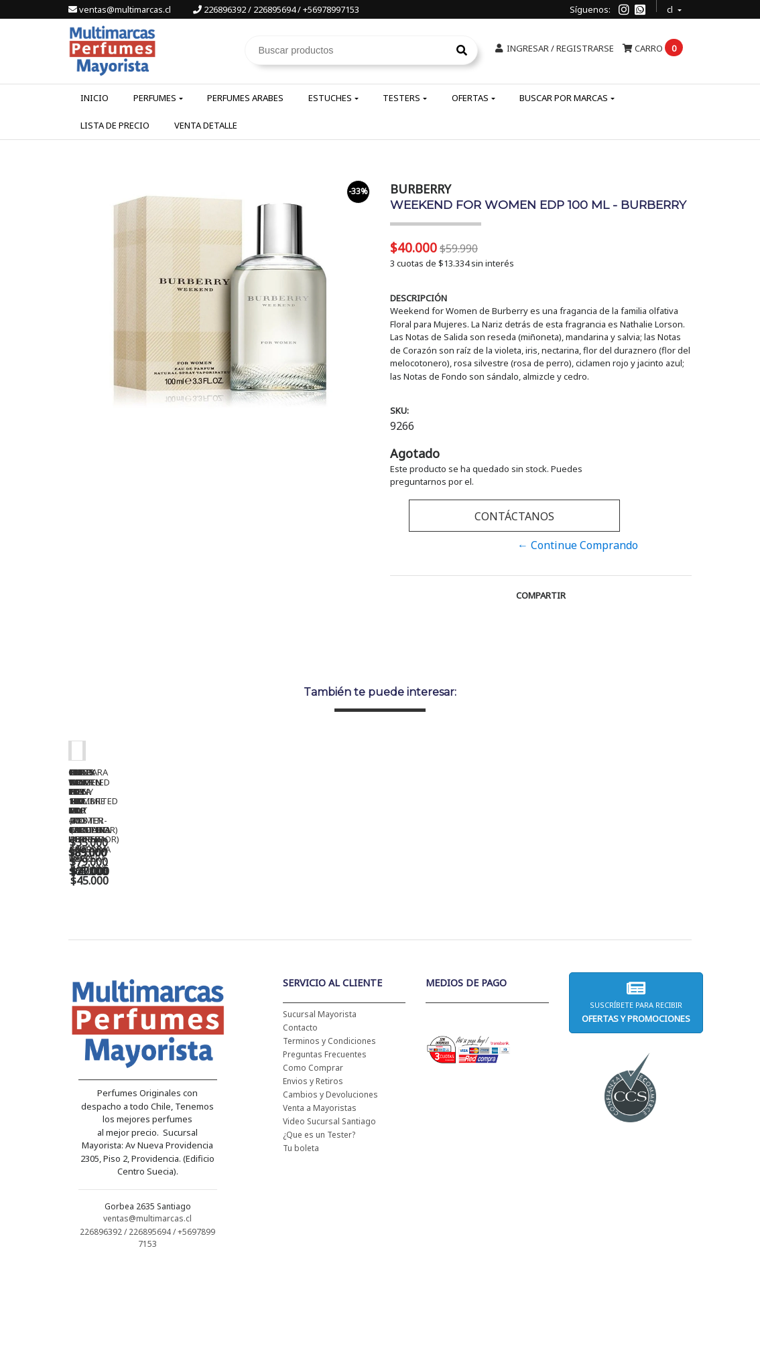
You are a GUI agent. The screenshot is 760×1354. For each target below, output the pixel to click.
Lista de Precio (114, 125)
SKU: (399, 410)
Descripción (418, 298)
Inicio (94, 98)
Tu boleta (301, 1235)
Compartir (541, 595)
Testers (401, 98)
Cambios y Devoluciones (330, 1181)
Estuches (330, 98)
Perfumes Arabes (245, 98)
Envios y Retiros (313, 1168)
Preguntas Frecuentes (325, 1141)
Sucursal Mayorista (320, 1101)
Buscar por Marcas (563, 98)
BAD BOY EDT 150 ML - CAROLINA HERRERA (537, 945)
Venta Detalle (205, 125)
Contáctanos (514, 516)
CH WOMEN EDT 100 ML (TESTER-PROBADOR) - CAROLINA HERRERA (350, 949)
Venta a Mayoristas (320, 1195)
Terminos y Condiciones (329, 1128)
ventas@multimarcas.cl (120, 9)
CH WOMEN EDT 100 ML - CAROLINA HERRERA (162, 945)
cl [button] (671, 7)
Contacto (300, 1114)
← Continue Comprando (577, 545)
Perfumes (154, 98)
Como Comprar (313, 1154)
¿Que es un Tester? (319, 1221)
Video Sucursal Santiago (329, 1208)
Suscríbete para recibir (636, 1089)
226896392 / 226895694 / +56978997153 (276, 9)
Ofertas (470, 98)
